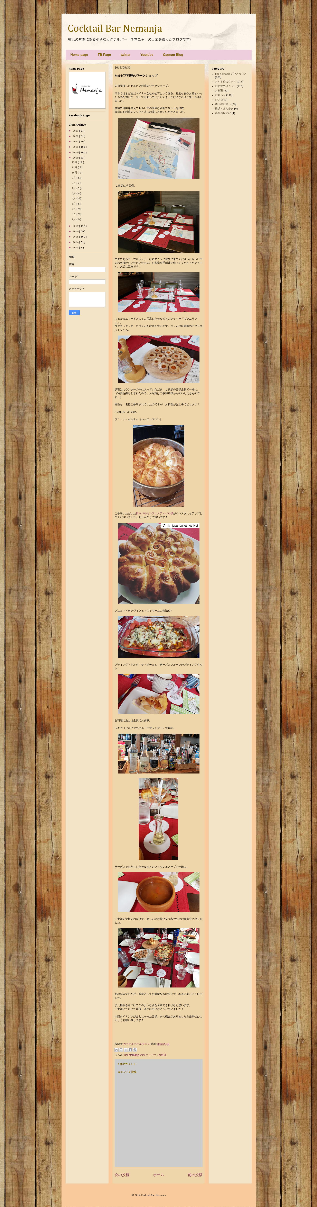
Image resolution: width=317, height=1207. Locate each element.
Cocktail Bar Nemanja (115, 29)
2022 (76, 136)
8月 (74, 183)
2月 (74, 214)
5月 (74, 198)
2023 (76, 130)
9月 (74, 178)
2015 (76, 236)
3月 (74, 209)
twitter (126, 54)
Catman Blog (173, 54)
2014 (76, 242)
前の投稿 (195, 1175)
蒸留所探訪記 (223, 113)
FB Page (104, 54)
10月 (75, 172)
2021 (76, 141)
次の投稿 (122, 1175)
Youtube (146, 54)
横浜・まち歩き (224, 108)
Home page (79, 54)
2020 (76, 147)
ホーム (158, 1175)
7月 (74, 188)
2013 (76, 247)
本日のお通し (223, 104)
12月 (75, 162)
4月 (74, 204)
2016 (76, 231)
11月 (75, 167)
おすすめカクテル (225, 81)
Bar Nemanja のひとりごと (140, 1054)
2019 (76, 152)
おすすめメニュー (225, 86)
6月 (74, 193)
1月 (74, 219)
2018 (76, 158)
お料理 (162, 1054)
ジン (217, 99)
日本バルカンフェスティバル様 (154, 513)
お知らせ (220, 95)
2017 (76, 226)
